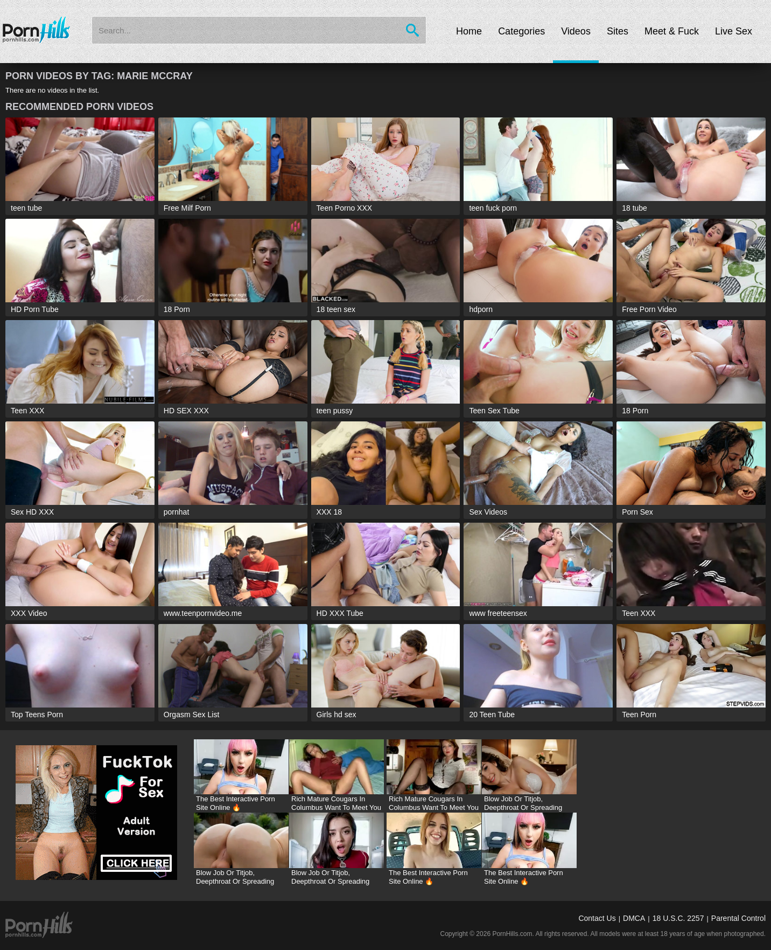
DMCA (634, 918)
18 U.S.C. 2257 (678, 918)
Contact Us (596, 918)
